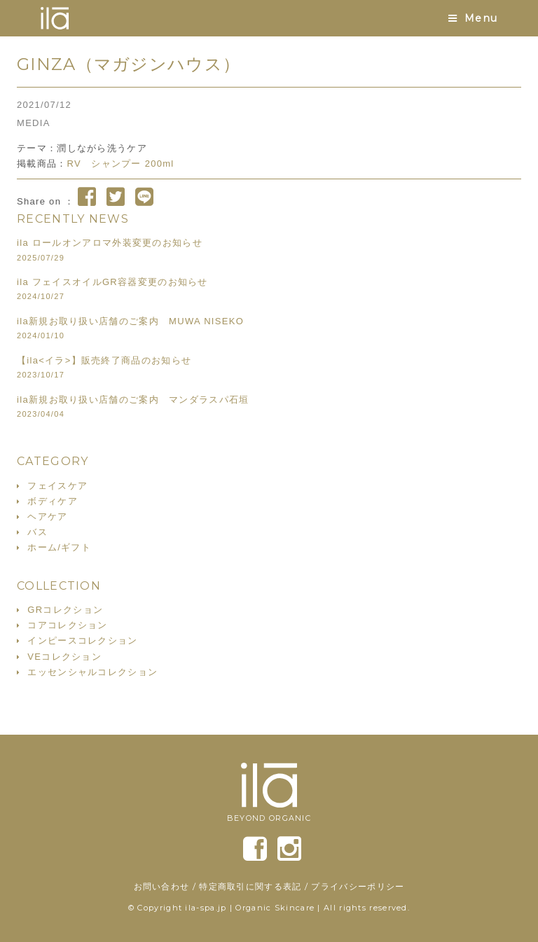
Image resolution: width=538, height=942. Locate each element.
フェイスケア (57, 485)
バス (37, 532)
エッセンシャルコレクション (92, 672)
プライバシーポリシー (357, 886)
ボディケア (52, 501)
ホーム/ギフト (59, 547)
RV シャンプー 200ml (120, 163)
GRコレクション (65, 609)
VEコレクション (64, 656)
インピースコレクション (82, 640)
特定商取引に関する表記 (250, 886)
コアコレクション (67, 625)
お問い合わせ (162, 886)
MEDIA (33, 123)
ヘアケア (47, 516)
